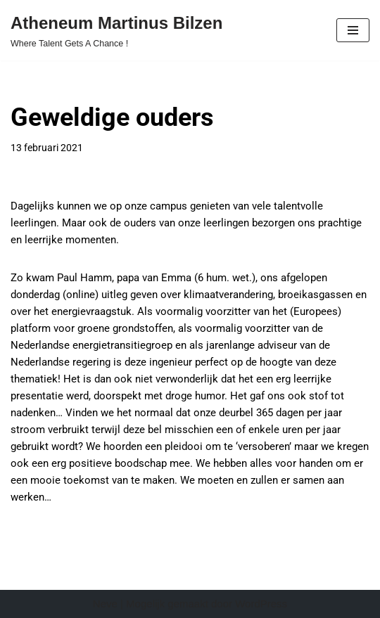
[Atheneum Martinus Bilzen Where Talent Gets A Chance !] (116, 30)
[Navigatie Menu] (352, 30)
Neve (105, 604)
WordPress (261, 604)
